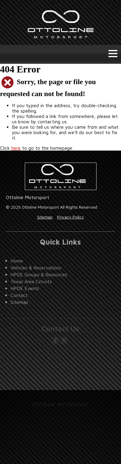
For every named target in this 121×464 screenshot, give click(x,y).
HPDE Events (24, 288)
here (16, 148)
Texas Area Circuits (31, 281)
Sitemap (45, 216)
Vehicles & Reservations (35, 267)
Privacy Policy (70, 216)
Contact (18, 295)
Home (16, 260)
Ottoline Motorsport (61, 23)
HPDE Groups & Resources (38, 274)
